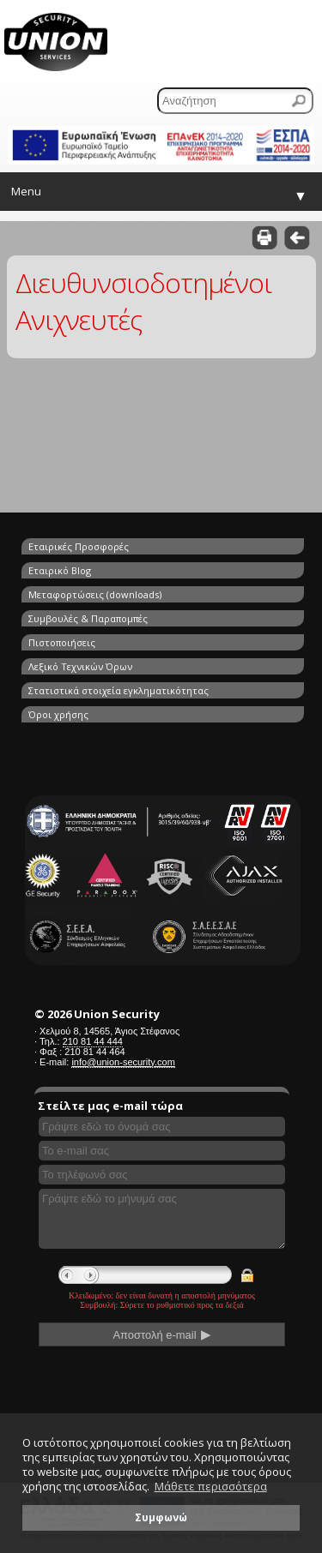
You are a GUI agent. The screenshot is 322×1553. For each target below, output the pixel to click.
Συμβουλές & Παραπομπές (88, 618)
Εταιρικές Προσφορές (78, 546)
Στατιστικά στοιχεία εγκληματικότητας (118, 690)
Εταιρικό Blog (59, 570)
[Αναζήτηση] (235, 100)
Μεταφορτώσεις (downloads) (94, 594)
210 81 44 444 (93, 1041)
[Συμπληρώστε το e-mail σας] (162, 1150)
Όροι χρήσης (58, 714)
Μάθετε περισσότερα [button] (211, 1486)
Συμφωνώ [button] (161, 1517)
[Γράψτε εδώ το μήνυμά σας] (162, 1219)
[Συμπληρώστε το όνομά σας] (162, 1126)
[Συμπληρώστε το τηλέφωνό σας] (162, 1174)
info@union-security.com (122, 1062)
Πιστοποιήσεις (61, 642)
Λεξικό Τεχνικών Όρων (80, 666)
